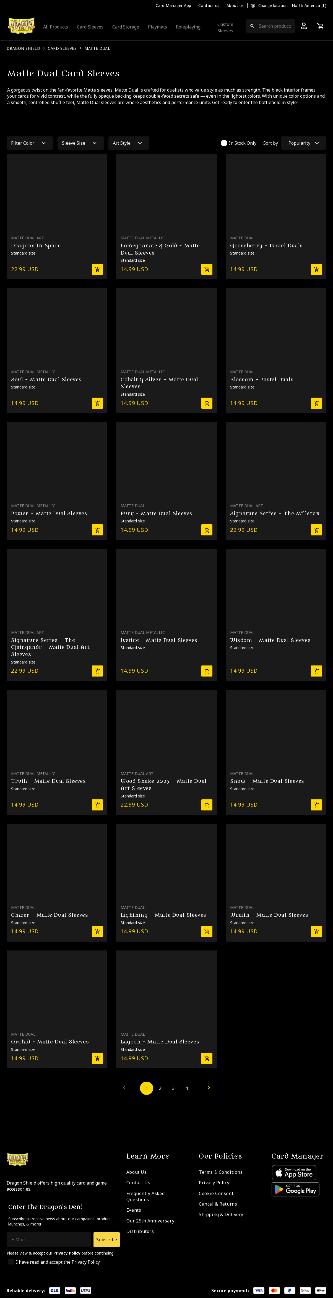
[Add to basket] (97, 269)
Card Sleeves (90, 27)
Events (133, 1210)
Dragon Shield (23, 48)
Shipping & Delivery (221, 1214)
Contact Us (138, 1183)
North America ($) (309, 5)
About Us (136, 1172)
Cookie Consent (216, 1193)
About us (235, 5)
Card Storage (125, 27)
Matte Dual (97, 48)
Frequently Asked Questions (145, 1196)
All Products (55, 27)
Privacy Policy (214, 1183)
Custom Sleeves (225, 27)
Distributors (140, 1231)
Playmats (157, 27)
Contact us (209, 5)
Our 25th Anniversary (150, 1221)
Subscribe (106, 1240)
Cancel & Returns (218, 1204)
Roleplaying (188, 27)
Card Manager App (173, 5)
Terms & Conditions (221, 1172)
